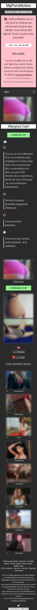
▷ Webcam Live (18, 135)
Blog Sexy (23, 561)
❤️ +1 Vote (18, 357)
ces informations (23, 74)
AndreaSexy (19, 484)
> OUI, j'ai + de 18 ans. (18, 45)
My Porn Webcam (7, 568)
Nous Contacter (27, 563)
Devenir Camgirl (15, 563)
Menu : (7, 92)
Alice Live (17, 568)
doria (19, 437)
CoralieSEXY (19, 507)
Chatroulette (19, 570)
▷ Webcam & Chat (18, 288)
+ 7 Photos (18, 351)
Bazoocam (32, 568)
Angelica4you (18, 414)
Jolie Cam (24, 568)
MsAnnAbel (19, 553)
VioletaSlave (19, 530)
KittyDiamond (19, 461)
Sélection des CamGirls (10, 561)
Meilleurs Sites (18, 566)
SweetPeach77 (19, 391)
